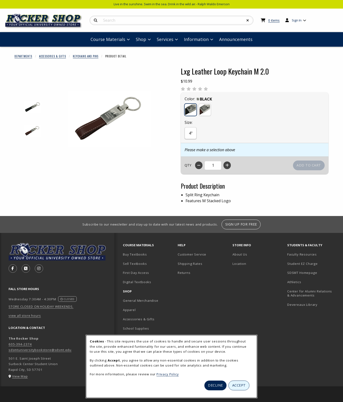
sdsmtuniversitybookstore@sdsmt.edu (40, 350)
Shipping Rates (190, 263)
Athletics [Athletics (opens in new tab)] (294, 282)
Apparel (129, 310)
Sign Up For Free (241, 224)
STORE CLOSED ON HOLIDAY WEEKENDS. (41, 306)
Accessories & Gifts (52, 56)
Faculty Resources (302, 254)
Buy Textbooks (135, 254)
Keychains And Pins (85, 56)
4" (190, 133)
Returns (184, 273)
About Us (239, 254)
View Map (20, 376)
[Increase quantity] (227, 165)
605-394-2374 (20, 344)
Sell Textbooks (135, 263)
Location (239, 263)
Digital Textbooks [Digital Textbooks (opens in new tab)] (137, 282)
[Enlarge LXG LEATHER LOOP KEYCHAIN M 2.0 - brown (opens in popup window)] (32, 131)
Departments (23, 56)
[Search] (95, 20)
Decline (215, 385)
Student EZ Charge (302, 263)
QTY (188, 165)
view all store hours (25, 315)
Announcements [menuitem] (235, 39)
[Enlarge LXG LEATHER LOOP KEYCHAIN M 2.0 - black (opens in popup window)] (32, 107)
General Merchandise (140, 300)
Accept (239, 385)
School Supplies (136, 328)
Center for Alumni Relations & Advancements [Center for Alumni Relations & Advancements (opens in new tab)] (309, 293)
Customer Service (192, 254)
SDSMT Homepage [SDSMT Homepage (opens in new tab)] (302, 273)
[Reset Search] (247, 20)
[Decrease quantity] (198, 165)
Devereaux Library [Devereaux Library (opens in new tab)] (302, 304)
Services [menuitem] (165, 39)
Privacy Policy (167, 374)
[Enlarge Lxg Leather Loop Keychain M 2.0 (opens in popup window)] (109, 119)
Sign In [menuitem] (297, 20)
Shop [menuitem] (141, 39)
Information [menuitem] (196, 39)
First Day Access (136, 273)
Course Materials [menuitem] (108, 39)
